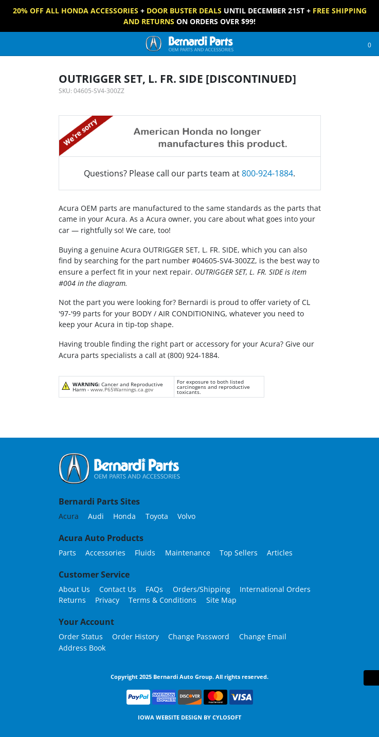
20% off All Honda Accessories (75, 10)
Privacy (107, 600)
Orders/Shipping (201, 589)
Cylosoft (226, 717)
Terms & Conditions (162, 600)
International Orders (275, 589)
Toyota (157, 516)
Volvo (186, 516)
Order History (135, 636)
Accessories (105, 553)
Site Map (221, 600)
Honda (124, 516)
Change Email (262, 636)
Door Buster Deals (184, 10)
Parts (67, 553)
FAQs (154, 589)
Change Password (198, 636)
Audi (96, 516)
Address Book (82, 648)
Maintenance (187, 553)
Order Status (81, 636)
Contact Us (117, 589)
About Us (74, 589)
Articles (280, 553)
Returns (72, 600)
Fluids (145, 553)
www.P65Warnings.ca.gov (122, 389)
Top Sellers (239, 553)
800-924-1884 (267, 173)
